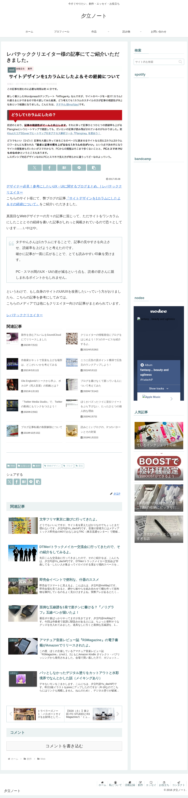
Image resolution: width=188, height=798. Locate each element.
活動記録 (125, 787)
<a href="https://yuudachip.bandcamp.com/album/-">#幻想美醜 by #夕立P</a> (159, 227)
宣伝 (79, 465)
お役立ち (163, 787)
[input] (159, 62)
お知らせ (24, 465)
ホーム (96, 787)
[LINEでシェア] (79, 168)
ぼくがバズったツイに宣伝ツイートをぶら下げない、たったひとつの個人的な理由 (101, 406)
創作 (36, 465)
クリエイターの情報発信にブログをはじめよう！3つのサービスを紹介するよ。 (101, 339)
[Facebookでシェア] (50, 168)
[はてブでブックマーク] (64, 168)
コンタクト (178, 787)
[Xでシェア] (35, 168)
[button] (94, 168)
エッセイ (148, 787)
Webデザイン (52, 465)
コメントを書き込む (64, 748)
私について (110, 787)
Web (11, 465)
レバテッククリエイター (24, 315)
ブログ (68, 465)
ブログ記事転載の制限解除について (41, 427)
